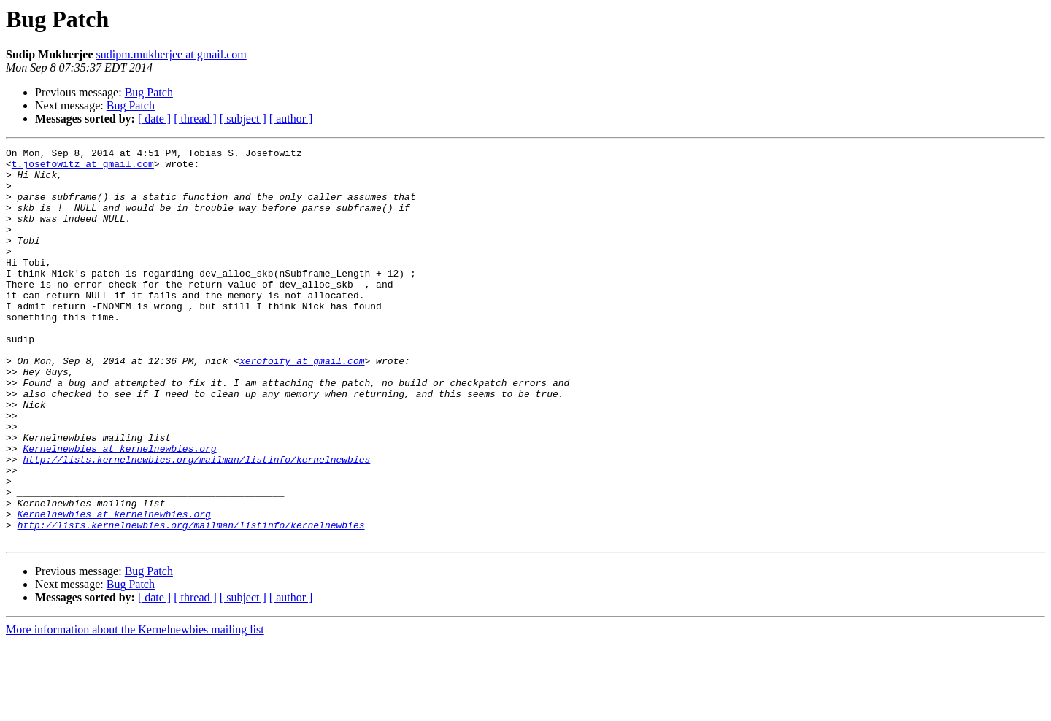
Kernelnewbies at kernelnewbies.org (119, 509)
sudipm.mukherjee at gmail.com (171, 54)
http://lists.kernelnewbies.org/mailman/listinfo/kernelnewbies (196, 522)
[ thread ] (195, 118)
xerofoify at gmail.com (302, 404)
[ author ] (291, 118)
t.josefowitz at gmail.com (83, 167)
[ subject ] (243, 118)
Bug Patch (149, 92)
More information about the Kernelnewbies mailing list (135, 708)
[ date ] (154, 118)
